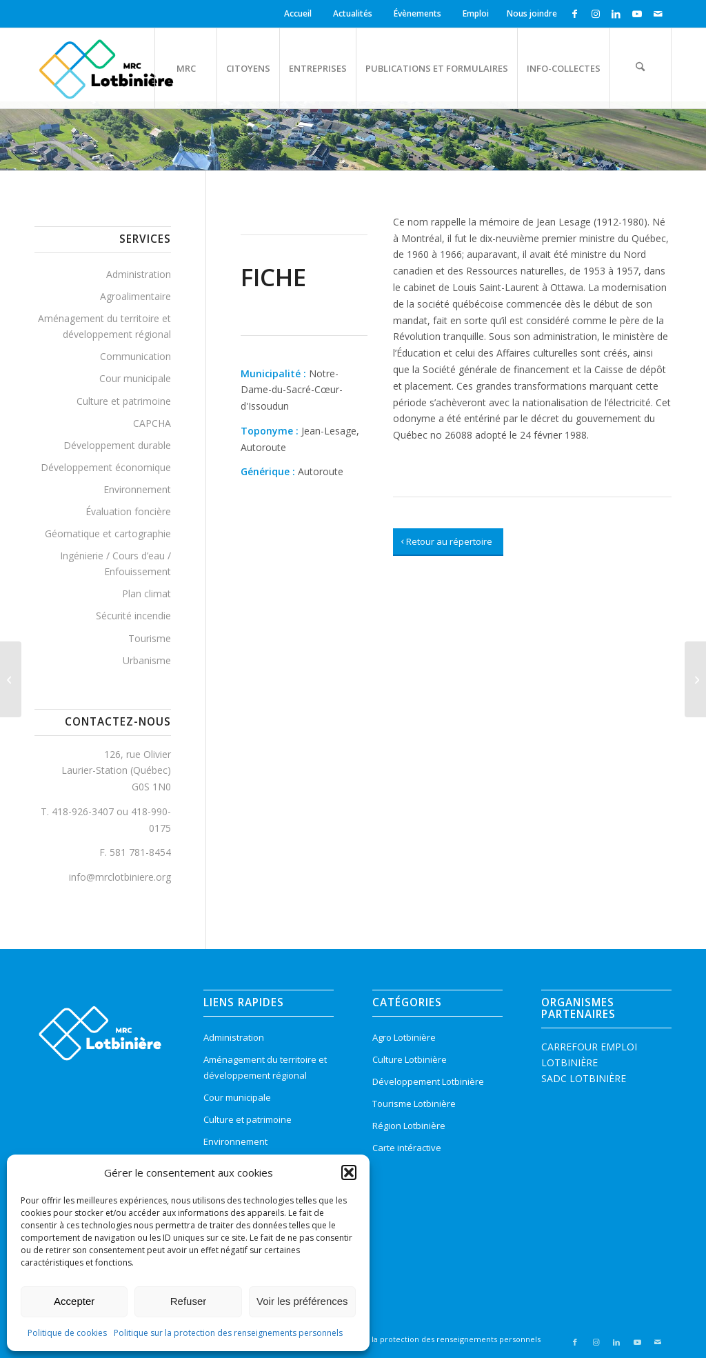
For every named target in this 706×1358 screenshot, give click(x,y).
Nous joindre (532, 13)
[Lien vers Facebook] (575, 13)
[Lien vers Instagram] (595, 13)
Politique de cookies (67, 1333)
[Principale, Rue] (10, 679)
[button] (349, 1172)
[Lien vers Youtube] (637, 13)
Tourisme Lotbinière (414, 1103)
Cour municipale (135, 378)
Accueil (298, 13)
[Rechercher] (640, 68)
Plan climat (146, 593)
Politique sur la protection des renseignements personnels (228, 1333)
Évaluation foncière (128, 511)
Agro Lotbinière (404, 1037)
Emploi (476, 13)
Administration (138, 274)
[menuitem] (300, 14)
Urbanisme (147, 660)
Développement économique (106, 467)
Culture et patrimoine (124, 401)
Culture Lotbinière (409, 1059)
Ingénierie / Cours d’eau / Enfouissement (115, 563)
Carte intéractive (406, 1147)
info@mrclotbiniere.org (120, 876)
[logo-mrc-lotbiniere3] (105, 68)
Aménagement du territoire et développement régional (104, 326)
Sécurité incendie (133, 615)
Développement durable (117, 445)
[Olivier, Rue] (695, 679)
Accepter (74, 1301)
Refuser (188, 1301)
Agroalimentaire (135, 296)
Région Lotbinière (408, 1125)
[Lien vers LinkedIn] (616, 13)
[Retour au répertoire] (448, 542)
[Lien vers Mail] (657, 13)
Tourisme (149, 638)
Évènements (417, 13)
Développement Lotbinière (428, 1081)
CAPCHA (152, 423)
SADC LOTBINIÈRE (583, 1078)
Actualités (352, 13)
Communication (135, 356)
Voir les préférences (302, 1301)
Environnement (137, 489)
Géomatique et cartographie (108, 533)
